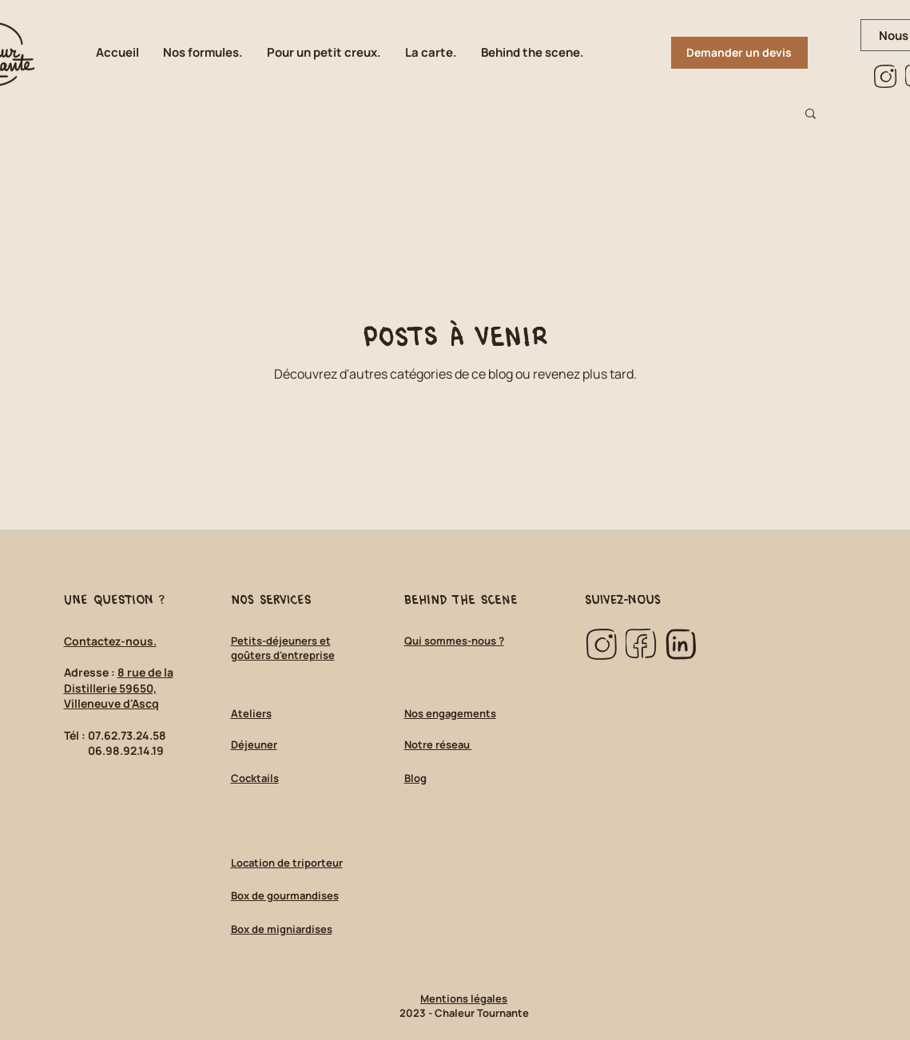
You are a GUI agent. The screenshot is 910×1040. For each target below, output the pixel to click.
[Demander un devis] (739, 53)
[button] (532, 53)
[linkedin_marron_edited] (680, 644)
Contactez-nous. (110, 641)
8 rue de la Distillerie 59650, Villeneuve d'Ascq (118, 688)
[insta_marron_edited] (885, 76)
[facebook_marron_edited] (641, 644)
